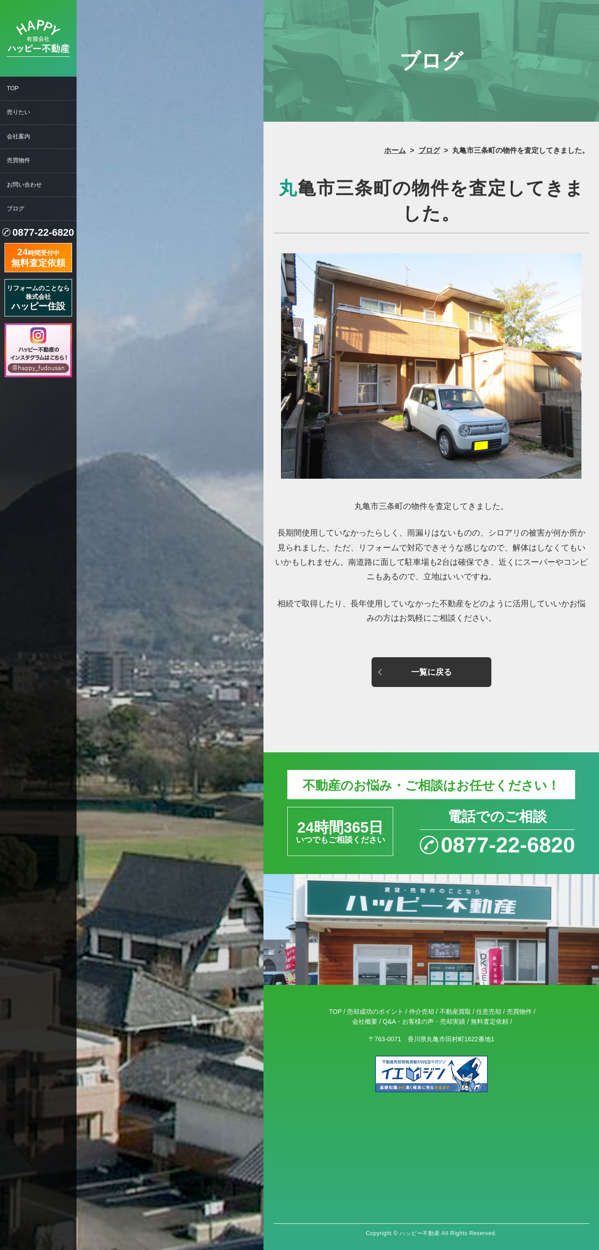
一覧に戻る (431, 672)
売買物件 (18, 160)
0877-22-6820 (43, 232)
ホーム (395, 150)
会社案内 (18, 136)
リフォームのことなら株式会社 (38, 297)
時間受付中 (38, 256)
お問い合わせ (24, 184)
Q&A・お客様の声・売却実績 (424, 1021)
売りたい (18, 112)
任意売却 (488, 1011)
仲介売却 (421, 1011)
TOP (13, 88)
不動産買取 (455, 1011)
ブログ (15, 208)
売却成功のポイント (375, 1011)
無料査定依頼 (489, 1021)
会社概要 (364, 1021)
